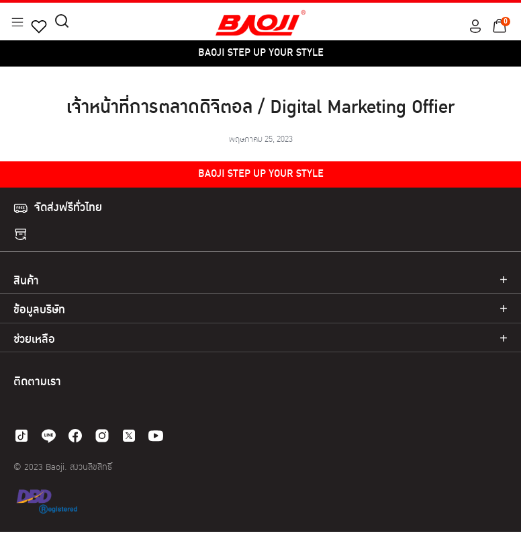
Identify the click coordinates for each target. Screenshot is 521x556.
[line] (48, 436)
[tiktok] (21, 436)
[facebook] (75, 436)
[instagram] (102, 436)
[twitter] (129, 436)
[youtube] (156, 436)
